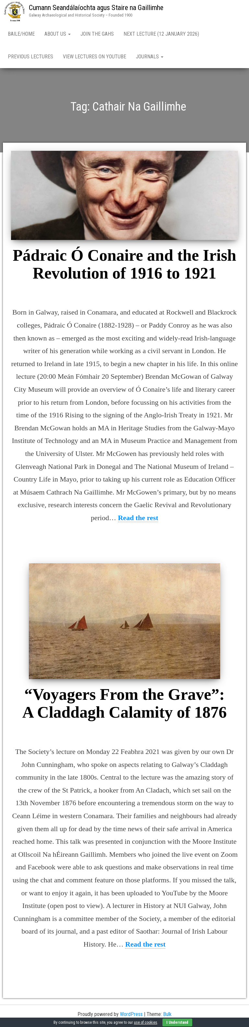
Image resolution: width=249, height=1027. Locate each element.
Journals (149, 57)
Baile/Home (21, 34)
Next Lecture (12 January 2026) (161, 34)
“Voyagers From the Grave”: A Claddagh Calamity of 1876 (124, 703)
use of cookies (145, 1022)
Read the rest (138, 518)
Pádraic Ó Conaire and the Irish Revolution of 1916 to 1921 (124, 264)
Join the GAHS (97, 34)
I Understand (177, 1022)
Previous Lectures (30, 57)
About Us (57, 34)
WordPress (131, 1014)
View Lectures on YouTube (94, 57)
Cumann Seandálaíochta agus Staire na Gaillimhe (96, 8)
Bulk (167, 1014)
